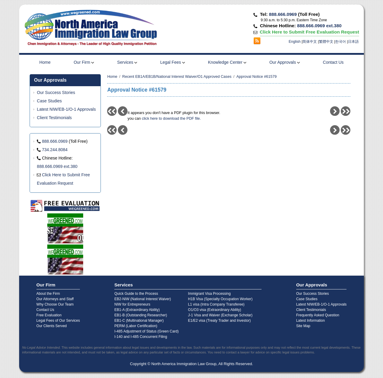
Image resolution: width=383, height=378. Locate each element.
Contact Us (333, 62)
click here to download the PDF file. (171, 118)
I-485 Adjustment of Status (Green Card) (146, 331)
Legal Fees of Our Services (58, 320)
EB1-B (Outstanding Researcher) (140, 315)
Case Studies (49, 100)
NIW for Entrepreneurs (132, 304)
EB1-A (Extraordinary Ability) (136, 310)
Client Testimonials (54, 117)
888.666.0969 (283, 14)
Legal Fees (172, 62)
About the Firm (48, 294)
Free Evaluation (49, 315)
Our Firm (84, 62)
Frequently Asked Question (317, 315)
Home (45, 62)
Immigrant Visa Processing (209, 294)
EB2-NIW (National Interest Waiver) (142, 299)
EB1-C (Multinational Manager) (139, 320)
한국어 (340, 42)
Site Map (303, 326)
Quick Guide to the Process (136, 294)
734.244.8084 (55, 149)
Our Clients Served (52, 326)
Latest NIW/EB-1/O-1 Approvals (66, 109)
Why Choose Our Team (55, 304)
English (295, 42)
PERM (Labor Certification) (135, 326)
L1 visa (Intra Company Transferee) (216, 304)
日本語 (353, 42)
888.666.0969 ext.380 (319, 25)
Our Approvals (284, 62)
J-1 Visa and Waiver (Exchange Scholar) (220, 315)
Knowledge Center (227, 62)
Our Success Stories (56, 92)
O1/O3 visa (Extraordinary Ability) (214, 310)
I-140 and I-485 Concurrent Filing (140, 337)
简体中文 (310, 42)
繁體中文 (326, 42)
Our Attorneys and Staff (55, 299)
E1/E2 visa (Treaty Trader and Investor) (219, 320)
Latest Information (310, 320)
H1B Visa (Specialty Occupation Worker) (220, 299)
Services (127, 62)
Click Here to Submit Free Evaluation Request (309, 31)
